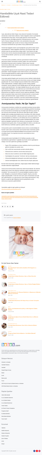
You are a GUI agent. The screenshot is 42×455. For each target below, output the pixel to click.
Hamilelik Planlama (5, 364)
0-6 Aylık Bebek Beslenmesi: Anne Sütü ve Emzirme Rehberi (22, 325)
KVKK (3, 441)
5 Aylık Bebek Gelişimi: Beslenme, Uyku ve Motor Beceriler (22, 276)
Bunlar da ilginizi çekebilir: (23, 30)
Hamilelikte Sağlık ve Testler (5, 9)
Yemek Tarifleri (5, 405)
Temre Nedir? (4, 419)
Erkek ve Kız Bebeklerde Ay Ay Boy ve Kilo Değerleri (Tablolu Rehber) (22, 309)
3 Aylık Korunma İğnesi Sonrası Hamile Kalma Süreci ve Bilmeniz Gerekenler (23, 317)
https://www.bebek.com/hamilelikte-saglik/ (12, 189)
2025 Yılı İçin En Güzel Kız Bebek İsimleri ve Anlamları (12, 383)
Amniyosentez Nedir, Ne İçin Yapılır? (17, 27)
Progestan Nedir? (5, 411)
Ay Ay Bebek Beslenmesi (12, 298)
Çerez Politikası (5, 438)
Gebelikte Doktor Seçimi (14, 197)
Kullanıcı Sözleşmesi (6, 433)
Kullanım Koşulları (5, 435)
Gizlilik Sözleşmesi (5, 430)
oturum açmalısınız (17, 217)
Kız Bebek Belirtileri (6, 413)
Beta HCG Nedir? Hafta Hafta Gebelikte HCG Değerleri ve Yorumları (22, 268)
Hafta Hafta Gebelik (6, 395)
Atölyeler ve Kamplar (6, 362)
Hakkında (3, 427)
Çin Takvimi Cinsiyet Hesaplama (8, 408)
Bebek (9, 306)
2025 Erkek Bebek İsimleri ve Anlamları (10, 386)
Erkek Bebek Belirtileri (6, 416)
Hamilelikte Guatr (6, 196)
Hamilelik (9, 266)
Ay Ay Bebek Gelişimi (12, 274)
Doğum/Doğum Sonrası (12, 290)
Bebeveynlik (4, 378)
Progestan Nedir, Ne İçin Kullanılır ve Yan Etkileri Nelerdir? (22, 333)
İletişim (3, 443)
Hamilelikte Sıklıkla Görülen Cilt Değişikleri (21, 196)
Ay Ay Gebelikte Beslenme (7, 397)
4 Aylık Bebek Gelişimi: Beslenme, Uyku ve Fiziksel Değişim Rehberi (24, 284)
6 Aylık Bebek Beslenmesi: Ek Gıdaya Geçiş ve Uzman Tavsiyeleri (23, 300)
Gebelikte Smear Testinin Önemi (14, 198)
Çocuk (3, 375)
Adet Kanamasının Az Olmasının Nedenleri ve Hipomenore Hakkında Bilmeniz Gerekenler (24, 293)
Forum (3, 380)
